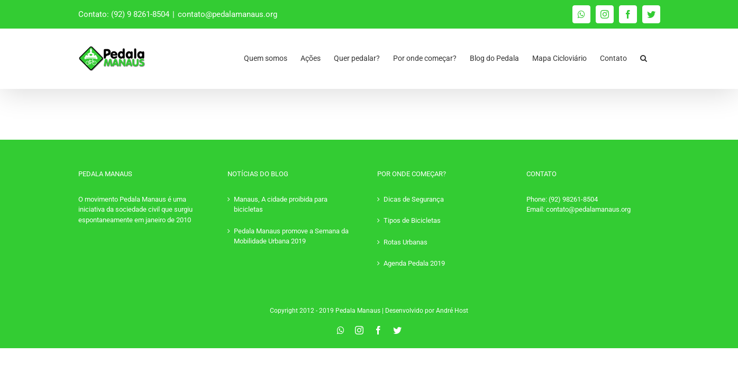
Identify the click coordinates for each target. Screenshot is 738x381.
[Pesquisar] (656, 55)
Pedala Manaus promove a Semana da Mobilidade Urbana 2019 (291, 236)
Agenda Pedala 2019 (414, 263)
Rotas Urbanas (405, 242)
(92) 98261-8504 (573, 199)
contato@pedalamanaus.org (227, 14)
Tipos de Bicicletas (412, 220)
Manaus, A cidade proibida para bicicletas (280, 204)
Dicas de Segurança (414, 199)
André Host (452, 310)
